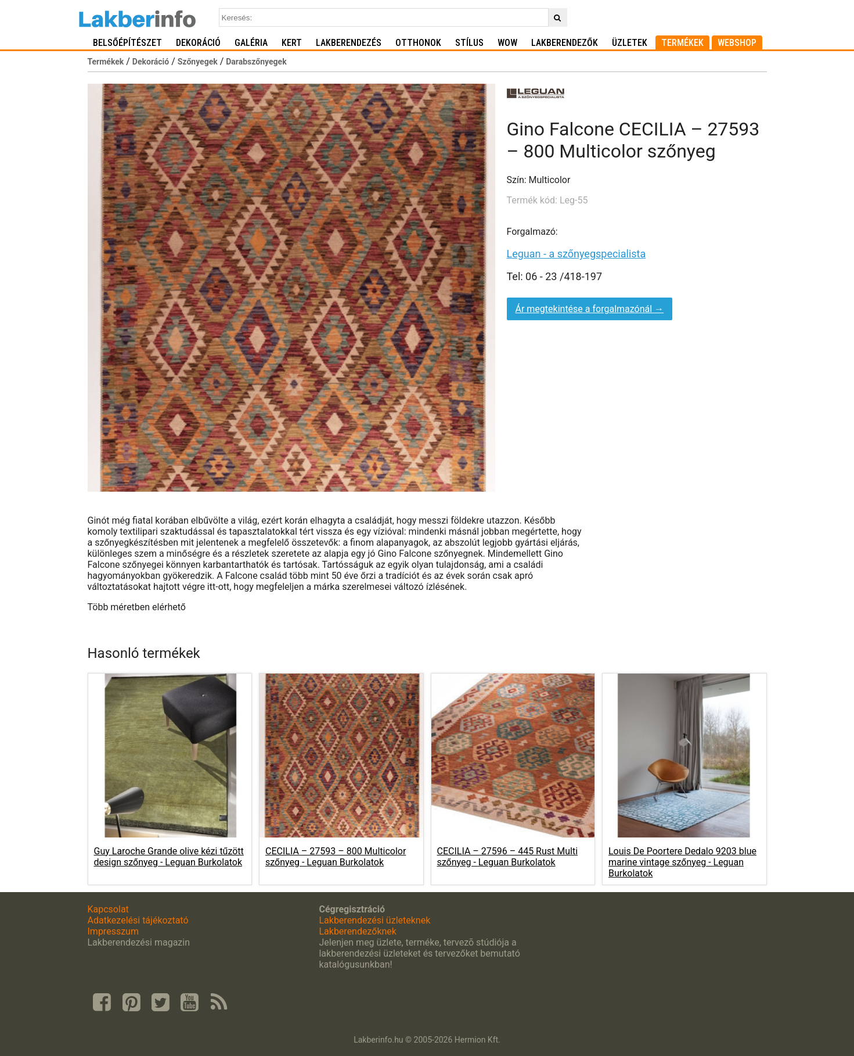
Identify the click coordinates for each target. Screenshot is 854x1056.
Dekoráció (198, 42)
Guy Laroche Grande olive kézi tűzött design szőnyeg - (169, 857)
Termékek (682, 42)
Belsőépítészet (127, 42)
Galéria (251, 42)
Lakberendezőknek (357, 931)
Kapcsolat (108, 909)
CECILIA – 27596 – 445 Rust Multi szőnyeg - (507, 857)
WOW (507, 42)
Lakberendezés (348, 42)
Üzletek (629, 42)
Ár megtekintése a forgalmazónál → (590, 308)
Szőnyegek (198, 61)
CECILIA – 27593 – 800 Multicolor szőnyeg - (335, 857)
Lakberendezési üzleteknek (374, 920)
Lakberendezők (564, 42)
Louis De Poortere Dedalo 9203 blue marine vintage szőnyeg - (682, 862)
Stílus (469, 42)
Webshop (737, 42)
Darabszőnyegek (256, 61)
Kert (292, 42)
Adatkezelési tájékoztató (138, 920)
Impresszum (113, 931)
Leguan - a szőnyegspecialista (576, 254)
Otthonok (418, 42)
